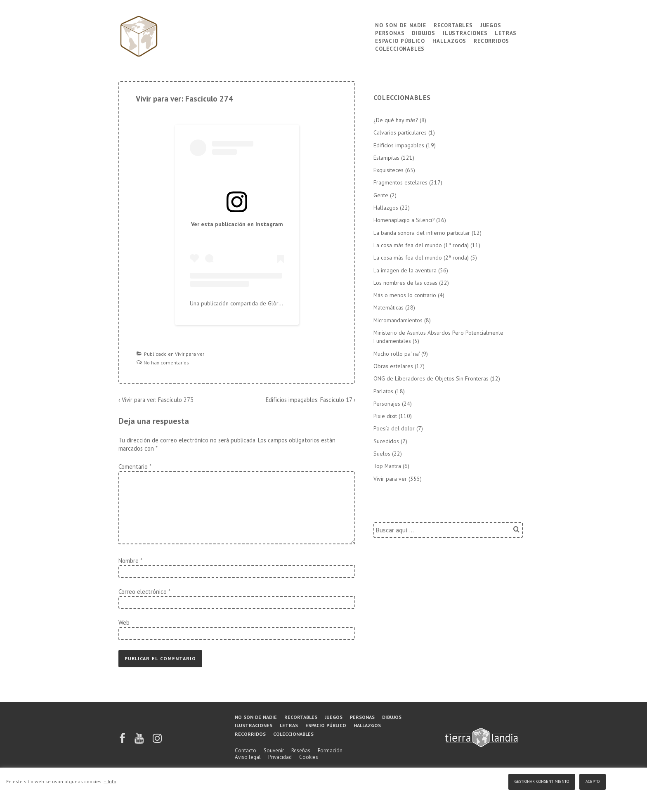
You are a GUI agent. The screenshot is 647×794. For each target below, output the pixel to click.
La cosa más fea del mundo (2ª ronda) (421, 257)
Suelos (381, 453)
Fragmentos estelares (400, 182)
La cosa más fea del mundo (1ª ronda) (421, 245)
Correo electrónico (142, 592)
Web (124, 622)
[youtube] (140, 740)
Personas (389, 32)
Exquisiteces (388, 170)
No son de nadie (400, 24)
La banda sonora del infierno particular (421, 232)
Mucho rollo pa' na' (396, 353)
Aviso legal (248, 757)
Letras (506, 32)
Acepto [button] (593, 781)
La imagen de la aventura (405, 270)
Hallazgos (449, 40)
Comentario (134, 466)
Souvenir (274, 750)
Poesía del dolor (394, 428)
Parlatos (383, 391)
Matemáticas (388, 307)
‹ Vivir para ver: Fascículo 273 (156, 400)
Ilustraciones (465, 32)
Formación (330, 750)
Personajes (386, 403)
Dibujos (423, 32)
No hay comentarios (166, 362)
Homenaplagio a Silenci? (403, 220)
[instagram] (157, 740)
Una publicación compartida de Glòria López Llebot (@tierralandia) (273, 303)
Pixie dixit (385, 416)
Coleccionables (400, 48)
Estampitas (386, 157)
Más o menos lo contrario (404, 295)
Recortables (453, 24)
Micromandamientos (398, 320)
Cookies (308, 757)
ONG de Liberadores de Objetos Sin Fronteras (431, 378)
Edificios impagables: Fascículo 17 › (310, 400)
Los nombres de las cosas (405, 282)
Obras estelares (393, 366)
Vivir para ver (189, 354)
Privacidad (280, 757)
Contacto (245, 750)
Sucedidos (386, 441)
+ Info (110, 781)
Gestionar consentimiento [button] (542, 781)
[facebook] (123, 740)
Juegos (490, 24)
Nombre (128, 561)
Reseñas (300, 750)
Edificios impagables (398, 145)
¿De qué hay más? (395, 120)
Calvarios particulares (400, 132)
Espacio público (400, 40)
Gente (380, 195)
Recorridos (491, 40)
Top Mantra (387, 466)
